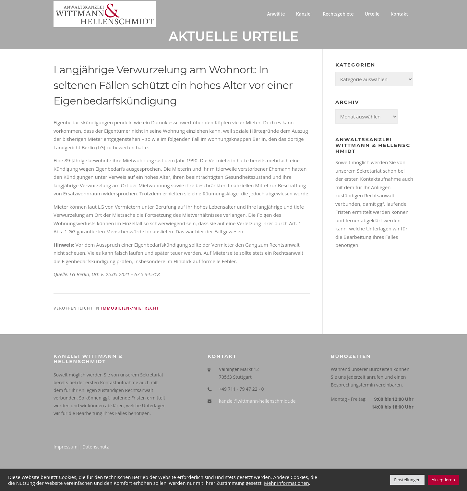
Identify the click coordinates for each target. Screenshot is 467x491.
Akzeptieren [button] (443, 480)
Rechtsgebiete (338, 14)
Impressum (66, 447)
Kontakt (399, 14)
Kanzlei (304, 14)
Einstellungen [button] (407, 480)
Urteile (372, 14)
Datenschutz (95, 447)
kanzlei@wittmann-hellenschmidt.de (257, 401)
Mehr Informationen (286, 483)
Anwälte (276, 14)
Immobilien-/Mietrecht (130, 308)
